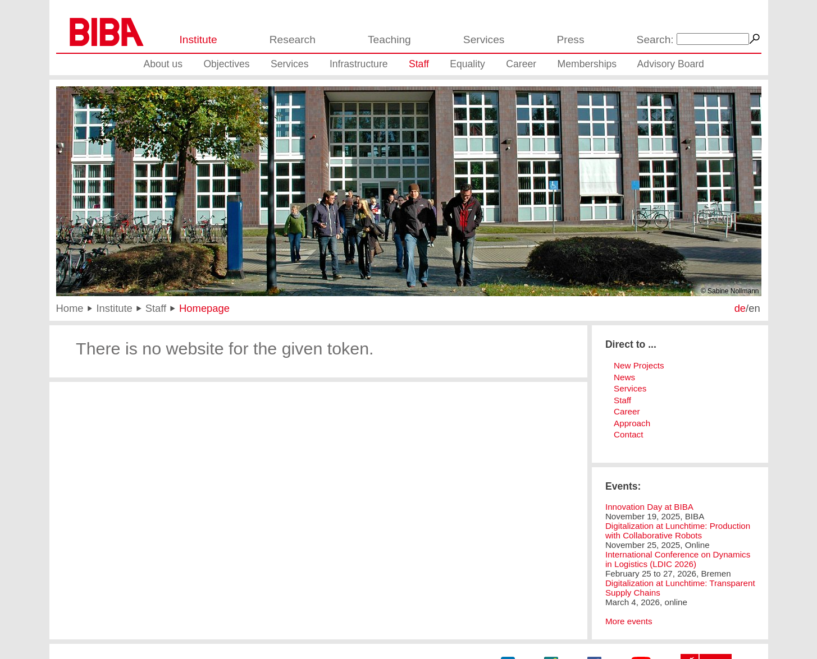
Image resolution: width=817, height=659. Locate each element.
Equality (467, 64)
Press (570, 39)
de (740, 308)
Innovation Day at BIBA (649, 506)
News (624, 377)
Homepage (204, 308)
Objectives (226, 64)
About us (163, 64)
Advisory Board (670, 64)
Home (70, 308)
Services (484, 39)
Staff (419, 64)
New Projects (639, 365)
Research (293, 39)
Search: (655, 39)
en (754, 308)
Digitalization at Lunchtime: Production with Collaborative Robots (677, 530)
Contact (628, 434)
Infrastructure (359, 64)
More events (628, 621)
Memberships (587, 64)
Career (521, 64)
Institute (198, 39)
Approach (632, 423)
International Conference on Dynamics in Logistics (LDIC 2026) (677, 559)
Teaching (389, 39)
